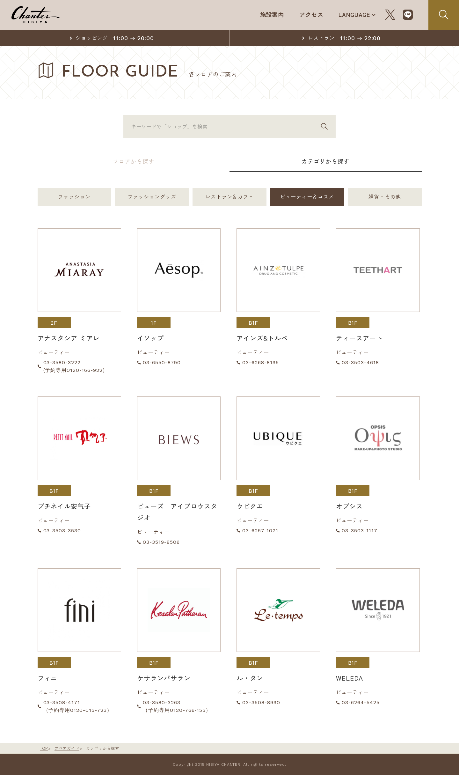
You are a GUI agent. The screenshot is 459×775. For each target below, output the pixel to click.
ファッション (74, 197)
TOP (44, 748)
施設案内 (271, 14)
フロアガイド (67, 748)
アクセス (311, 14)
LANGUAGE (354, 14)
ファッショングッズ (151, 197)
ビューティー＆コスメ (307, 197)
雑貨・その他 (384, 197)
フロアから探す (133, 161)
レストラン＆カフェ (229, 197)
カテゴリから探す (325, 161)
